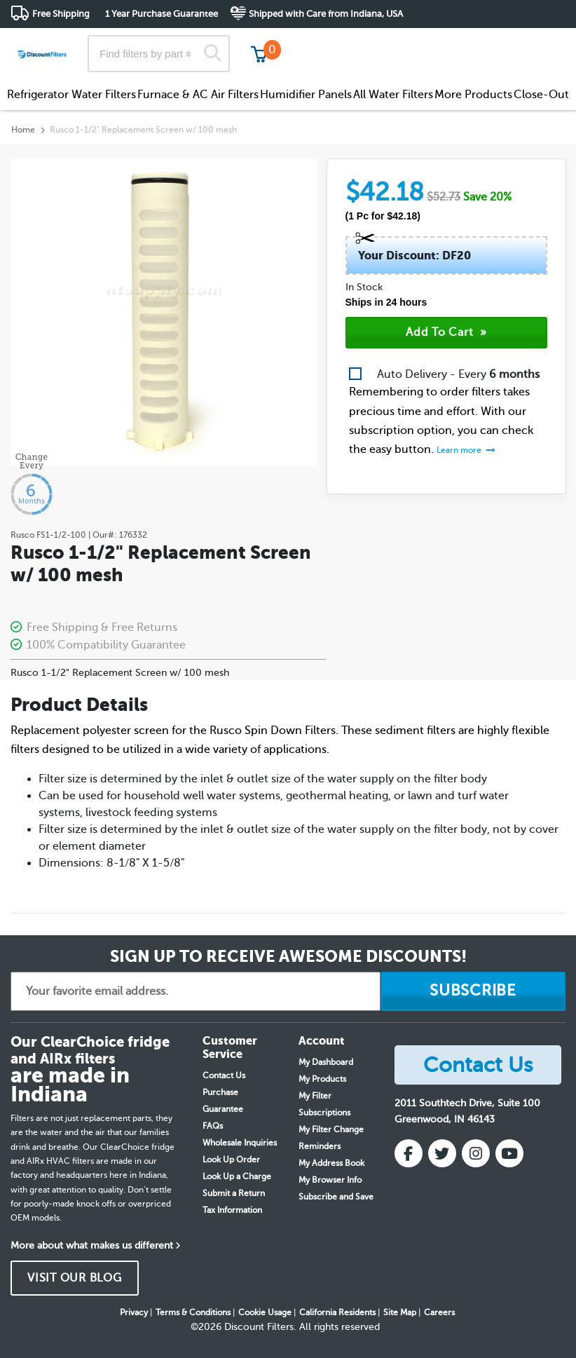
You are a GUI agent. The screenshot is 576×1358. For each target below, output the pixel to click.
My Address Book (331, 1163)
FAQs (213, 1126)
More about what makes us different (92, 1245)
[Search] (212, 53)
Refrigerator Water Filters (71, 94)
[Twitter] (442, 1153)
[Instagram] (476, 1153)
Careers (439, 1312)
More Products (473, 94)
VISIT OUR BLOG (74, 1278)
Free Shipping (61, 13)
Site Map (399, 1312)
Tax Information (232, 1210)
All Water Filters (393, 94)
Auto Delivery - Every (458, 374)
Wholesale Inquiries (240, 1143)
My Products (322, 1079)
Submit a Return (234, 1193)
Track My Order (341, 41)
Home (23, 130)
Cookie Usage (265, 1312)
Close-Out (541, 94)
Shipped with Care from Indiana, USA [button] (326, 13)
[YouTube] (509, 1153)
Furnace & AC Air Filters (198, 94)
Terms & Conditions (193, 1312)
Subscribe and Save (336, 1197)
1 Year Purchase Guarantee (161, 13)
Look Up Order (231, 1160)
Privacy (134, 1312)
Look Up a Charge (237, 1176)
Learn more (460, 450)
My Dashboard (326, 1062)
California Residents (337, 1312)
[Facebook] (409, 1153)
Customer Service (441, 41)
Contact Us (224, 1075)
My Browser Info (330, 1180)
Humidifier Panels (306, 94)
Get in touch (535, 43)
